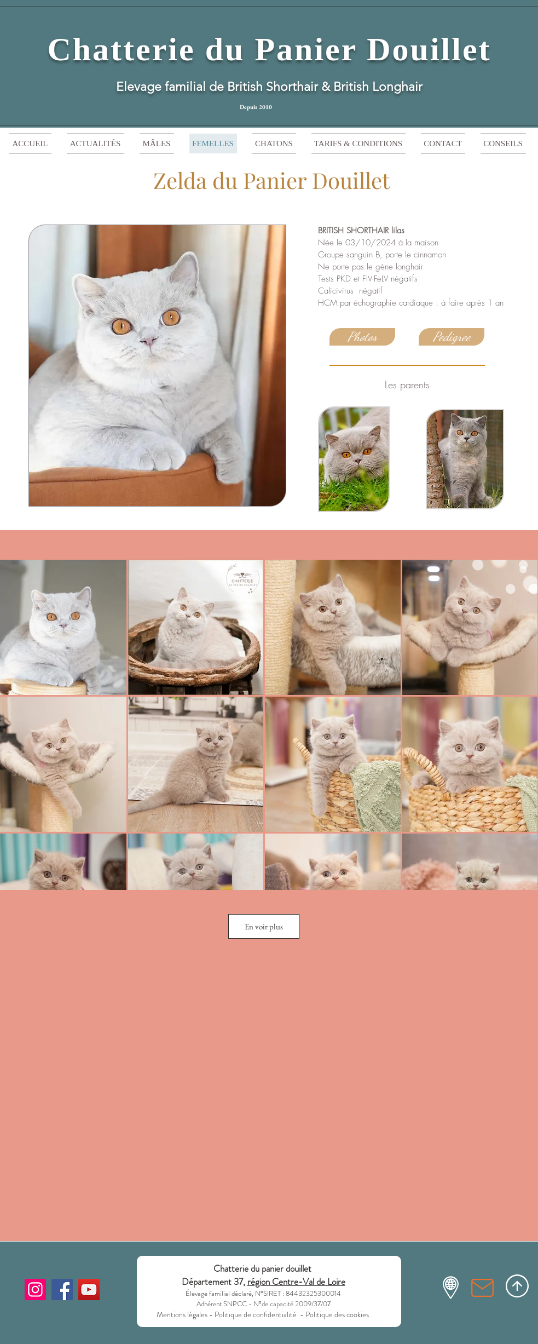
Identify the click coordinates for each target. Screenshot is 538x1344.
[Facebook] (62, 1289)
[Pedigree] (451, 337)
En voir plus (264, 926)
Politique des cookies (338, 1314)
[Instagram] (35, 1289)
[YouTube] (89, 1289)
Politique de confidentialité (256, 1314)
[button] (274, 143)
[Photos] (362, 337)
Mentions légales (182, 1314)
